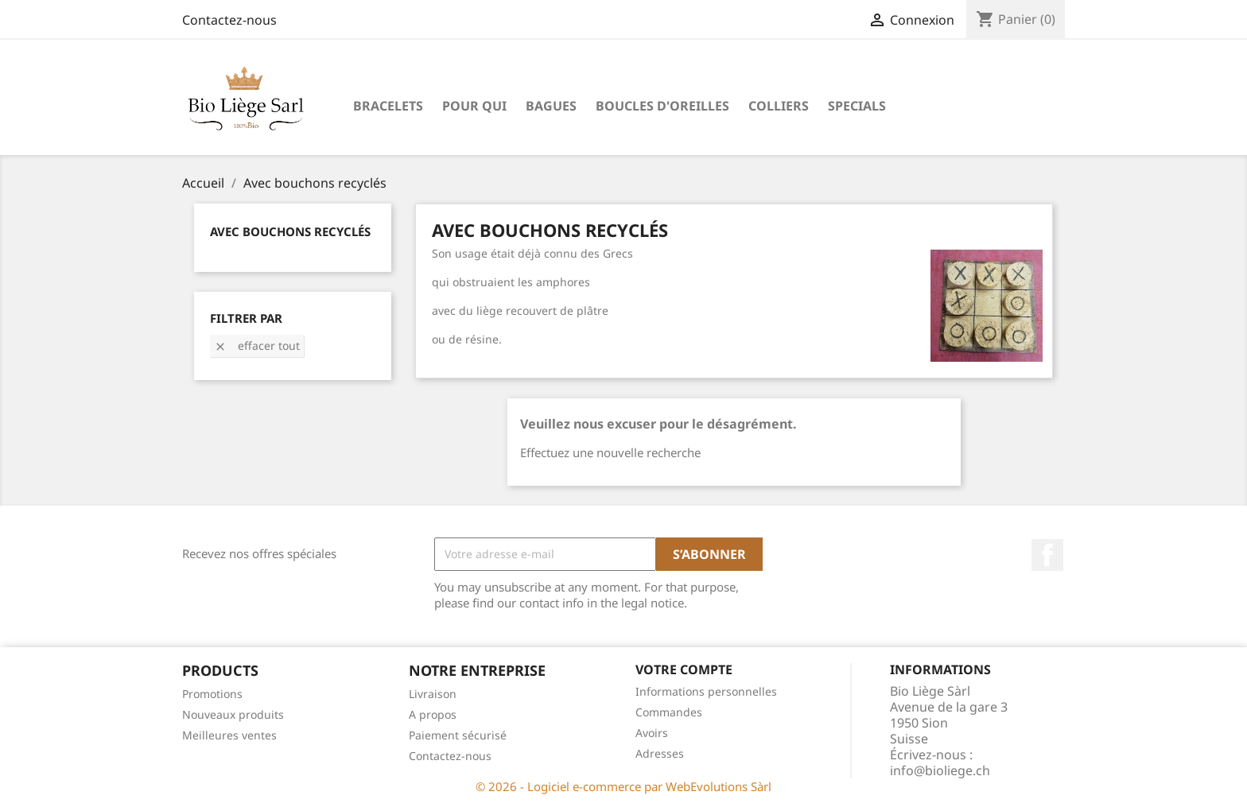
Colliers (778, 105)
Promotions (212, 693)
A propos (432, 714)
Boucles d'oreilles (662, 105)
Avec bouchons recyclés (290, 231)
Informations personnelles (706, 691)
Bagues (551, 105)
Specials (857, 105)
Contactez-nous (229, 20)
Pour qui (474, 105)
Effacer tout (257, 345)
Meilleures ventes (229, 735)
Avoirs (651, 732)
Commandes (668, 712)
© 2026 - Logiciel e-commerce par (571, 786)
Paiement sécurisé (458, 735)
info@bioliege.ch (940, 770)
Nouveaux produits (233, 714)
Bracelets (388, 105)
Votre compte (683, 669)
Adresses (659, 753)
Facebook (1047, 555)
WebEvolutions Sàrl (718, 786)
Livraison (432, 693)
